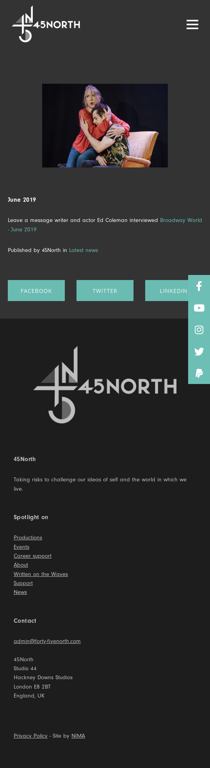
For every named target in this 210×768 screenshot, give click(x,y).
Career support (33, 556)
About (21, 565)
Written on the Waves (41, 574)
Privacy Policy (31, 736)
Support (23, 583)
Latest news (83, 250)
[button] (199, 373)
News (20, 592)
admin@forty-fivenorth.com (47, 641)
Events (21, 547)
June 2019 (22, 199)
